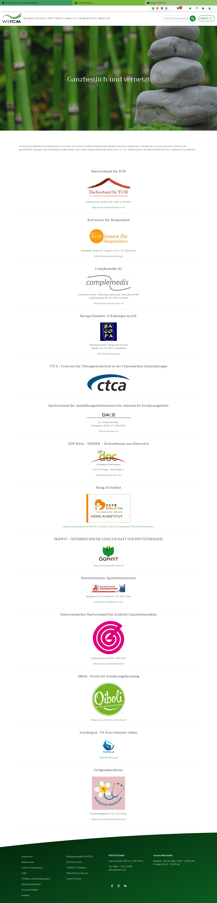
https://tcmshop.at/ (108, 757)
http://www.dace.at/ (108, 431)
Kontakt (25, 895)
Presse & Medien (29, 889)
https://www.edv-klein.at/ (108, 475)
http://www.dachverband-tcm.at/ (108, 207)
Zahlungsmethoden (31, 884)
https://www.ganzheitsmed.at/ (108, 663)
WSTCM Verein (74, 862)
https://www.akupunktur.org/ (108, 256)
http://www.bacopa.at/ (108, 353)
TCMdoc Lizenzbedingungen (35, 878)
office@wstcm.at (117, 869)
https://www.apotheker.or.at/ (108, 601)
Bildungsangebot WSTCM (79, 856)
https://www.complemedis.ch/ (108, 303)
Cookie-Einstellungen (32, 867)
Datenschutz (27, 862)
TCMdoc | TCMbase (76, 867)
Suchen (193, 18)
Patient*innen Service (77, 873)
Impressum (27, 856)
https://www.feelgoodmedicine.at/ (108, 819)
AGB (23, 873)
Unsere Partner (74, 878)
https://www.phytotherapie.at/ (108, 565)
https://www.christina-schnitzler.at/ (108, 719)
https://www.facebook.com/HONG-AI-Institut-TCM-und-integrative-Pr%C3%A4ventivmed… (108, 526)
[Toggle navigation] (207, 18)
